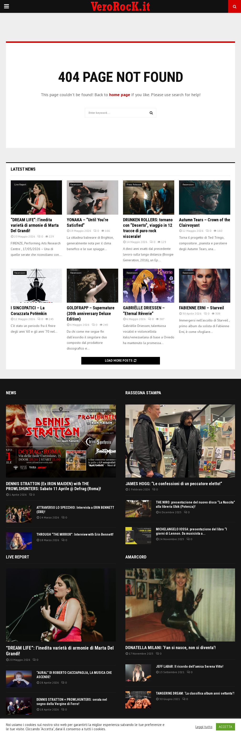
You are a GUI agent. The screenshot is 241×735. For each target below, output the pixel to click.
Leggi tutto (203, 727)
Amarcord (135, 556)
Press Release (134, 184)
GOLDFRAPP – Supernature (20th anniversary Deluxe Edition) (90, 313)
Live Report (20, 184)
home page (119, 94)
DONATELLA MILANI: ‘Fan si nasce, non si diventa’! (170, 647)
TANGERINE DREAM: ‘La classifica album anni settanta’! (195, 693)
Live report (17, 556)
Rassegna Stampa (143, 392)
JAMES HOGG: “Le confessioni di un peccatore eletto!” (173, 483)
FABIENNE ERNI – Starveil (201, 307)
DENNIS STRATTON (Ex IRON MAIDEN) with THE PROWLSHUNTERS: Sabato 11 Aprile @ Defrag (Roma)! (53, 486)
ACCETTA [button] (225, 727)
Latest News (23, 169)
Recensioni (76, 184)
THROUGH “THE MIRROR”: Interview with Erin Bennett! (74, 534)
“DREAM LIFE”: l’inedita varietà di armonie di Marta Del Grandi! (35, 225)
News (11, 392)
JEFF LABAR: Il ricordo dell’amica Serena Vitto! (189, 666)
